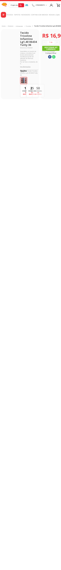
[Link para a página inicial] (4, 26)
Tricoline (28, 26)
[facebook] (50, 57)
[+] (57, 42)
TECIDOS (10, 26)
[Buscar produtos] (21, 5)
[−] (44, 42)
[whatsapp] (54, 57)
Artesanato (19, 26)
